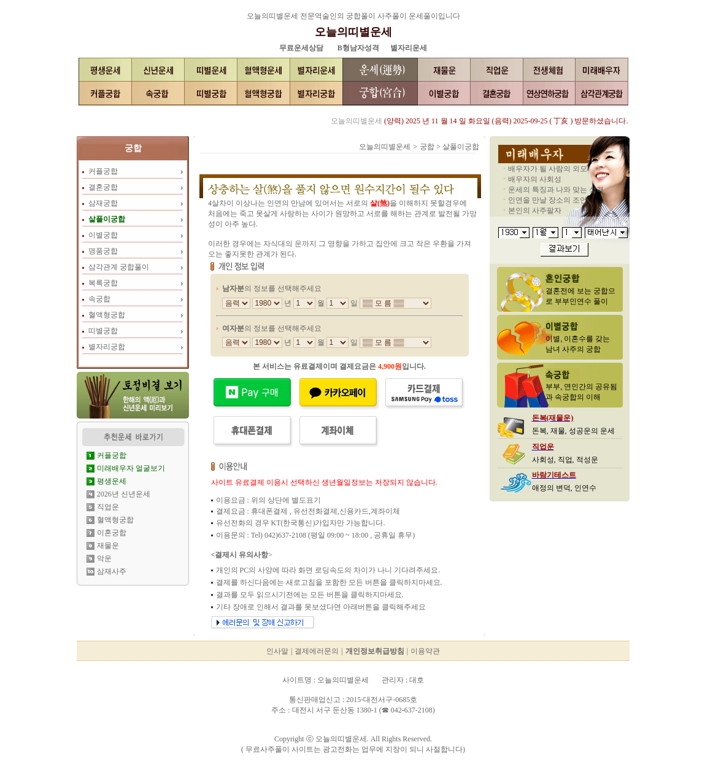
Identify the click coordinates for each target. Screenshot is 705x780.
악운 (104, 558)
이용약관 (425, 651)
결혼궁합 (103, 187)
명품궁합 (103, 251)
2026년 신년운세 (123, 494)
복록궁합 (103, 283)
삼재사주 (111, 571)
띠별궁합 (103, 330)
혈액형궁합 (106, 315)
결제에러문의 (317, 651)
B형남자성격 (358, 48)
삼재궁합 (103, 203)
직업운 (108, 507)
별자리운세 (408, 48)
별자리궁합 (106, 346)
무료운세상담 (301, 48)
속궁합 (99, 299)
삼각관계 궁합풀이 (118, 267)
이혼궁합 (111, 532)
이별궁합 (103, 235)
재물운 (108, 545)
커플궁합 (103, 171)
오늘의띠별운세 (353, 32)
